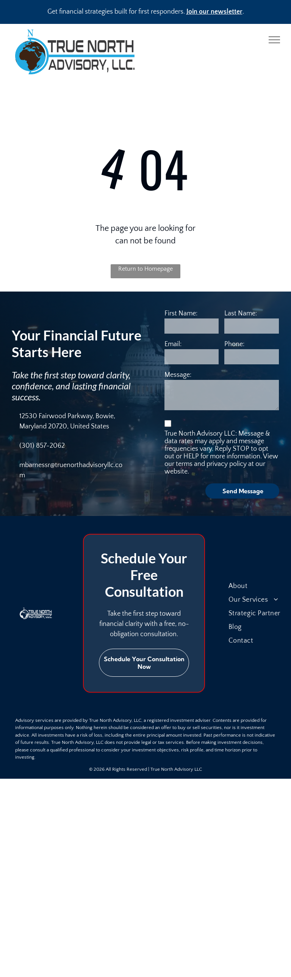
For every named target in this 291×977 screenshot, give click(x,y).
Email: (172, 344)
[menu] (274, 40)
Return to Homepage (145, 268)
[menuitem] (259, 586)
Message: (177, 375)
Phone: (234, 344)
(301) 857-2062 (42, 446)
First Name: (180, 313)
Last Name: (240, 313)
